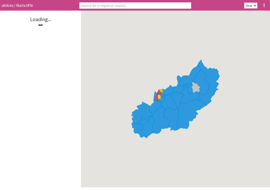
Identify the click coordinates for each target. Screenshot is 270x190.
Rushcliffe (24, 5)
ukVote (7, 5)
